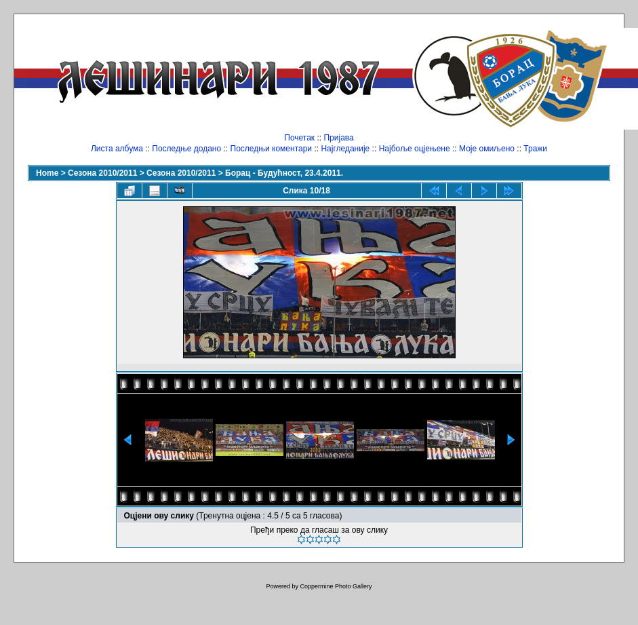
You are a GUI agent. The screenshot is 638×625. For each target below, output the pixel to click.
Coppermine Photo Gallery (336, 586)
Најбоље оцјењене (414, 148)
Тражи (535, 148)
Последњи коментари (272, 148)
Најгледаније (345, 148)
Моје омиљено (487, 148)
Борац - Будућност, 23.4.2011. (284, 173)
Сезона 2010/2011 (102, 173)
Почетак (299, 138)
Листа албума (117, 148)
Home (47, 173)
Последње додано (186, 148)
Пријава (338, 138)
